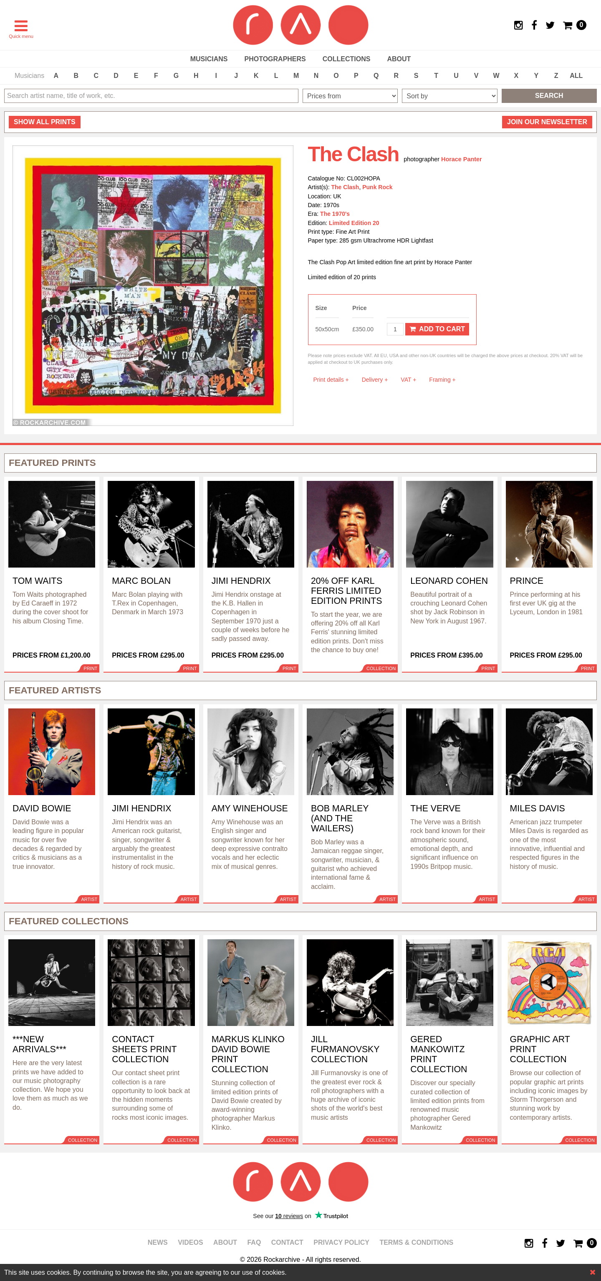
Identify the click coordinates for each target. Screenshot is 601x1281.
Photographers (275, 59)
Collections (347, 59)
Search (549, 95)
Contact (287, 1242)
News (158, 1242)
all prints (45, 121)
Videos (190, 1242)
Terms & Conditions (416, 1242)
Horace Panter (461, 159)
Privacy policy (341, 1242)
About (399, 59)
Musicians (209, 59)
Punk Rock (377, 187)
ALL (576, 75)
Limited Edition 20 (354, 223)
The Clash (345, 187)
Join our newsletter (547, 121)
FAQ (254, 1242)
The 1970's (335, 213)
